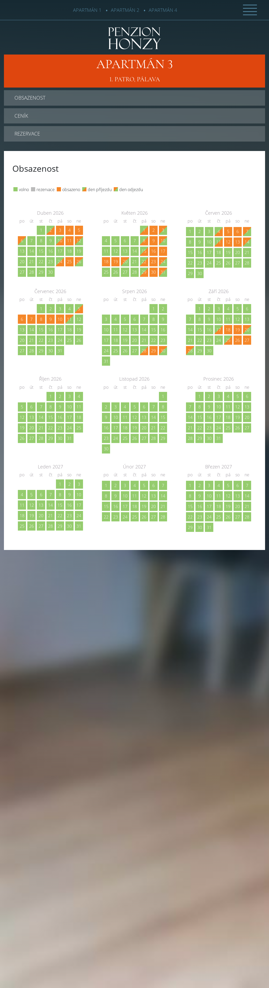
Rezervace (27, 133)
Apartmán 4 (163, 10)
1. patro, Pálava (134, 70)
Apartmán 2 (125, 10)
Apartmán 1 (87, 10)
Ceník (21, 115)
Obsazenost (29, 97)
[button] (250, 9)
